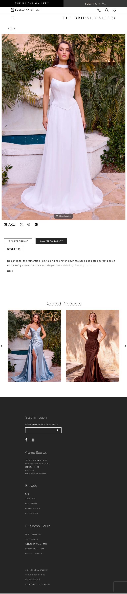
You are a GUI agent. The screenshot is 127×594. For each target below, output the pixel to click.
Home (11, 28)
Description (14, 249)
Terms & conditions (35, 575)
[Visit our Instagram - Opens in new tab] (33, 441)
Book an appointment (36, 474)
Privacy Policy (32, 509)
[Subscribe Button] (59, 430)
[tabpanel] (63, 127)
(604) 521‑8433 (32, 467)
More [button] (10, 271)
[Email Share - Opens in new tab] (36, 224)
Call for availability (52, 241)
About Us (30, 499)
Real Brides (31, 504)
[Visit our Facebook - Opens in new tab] (26, 441)
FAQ (27, 494)
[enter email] (44, 430)
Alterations (31, 514)
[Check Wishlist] (115, 10)
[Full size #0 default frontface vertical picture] (63, 127)
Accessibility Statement (37, 585)
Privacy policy (32, 580)
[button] (12, 17)
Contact (29, 471)
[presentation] (34, 346)
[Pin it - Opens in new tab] (28, 224)
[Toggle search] (107, 10)
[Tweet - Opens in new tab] (21, 224)
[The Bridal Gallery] (89, 18)
